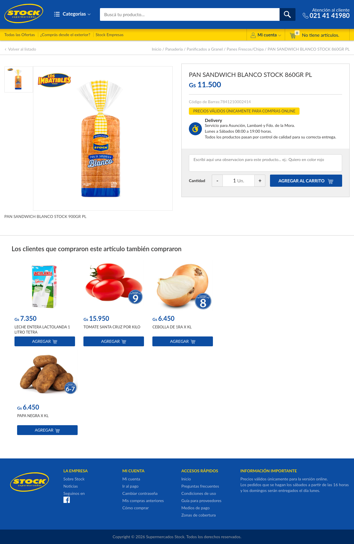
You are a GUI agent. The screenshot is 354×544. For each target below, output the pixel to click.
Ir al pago (130, 486)
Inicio (156, 49)
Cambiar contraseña (140, 493)
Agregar (44, 341)
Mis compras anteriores (143, 500)
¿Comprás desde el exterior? (65, 34)
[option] (45, 304)
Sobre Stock (74, 478)
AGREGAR (305, 180)
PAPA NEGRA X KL (32, 416)
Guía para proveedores (201, 500)
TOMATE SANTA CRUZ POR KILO (111, 327)
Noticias (70, 486)
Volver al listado (20, 49)
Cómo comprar (135, 507)
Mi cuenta (265, 35)
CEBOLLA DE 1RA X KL (171, 327)
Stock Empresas (109, 34)
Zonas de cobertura (198, 514)
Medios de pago (195, 507)
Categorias (72, 14)
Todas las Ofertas (19, 34)
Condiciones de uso (198, 493)
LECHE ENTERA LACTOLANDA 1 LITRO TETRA (42, 330)
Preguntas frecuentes (200, 486)
